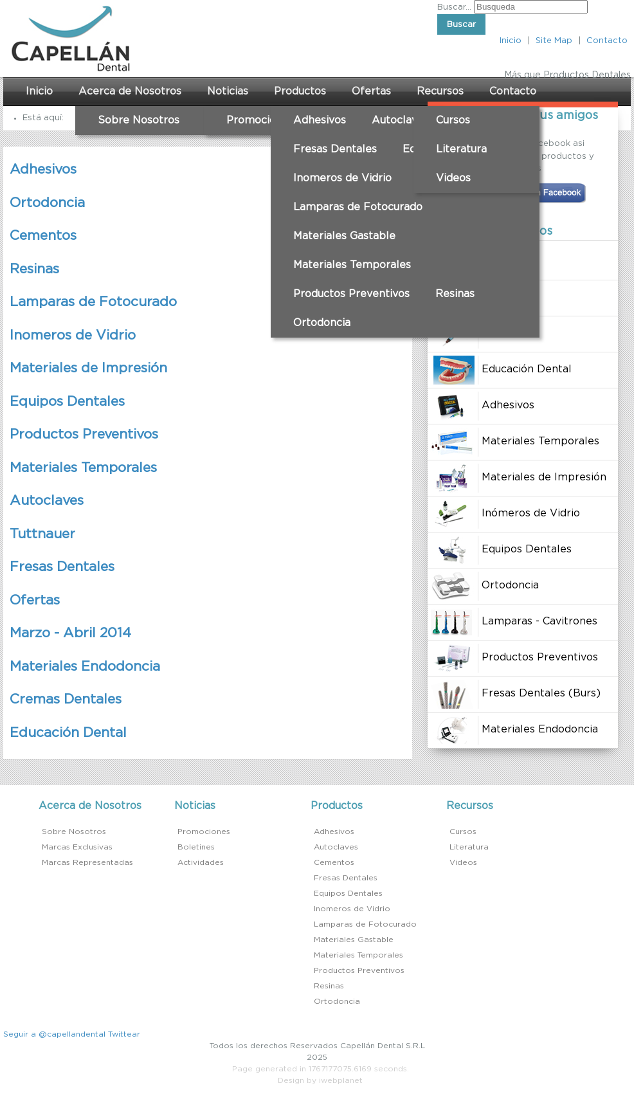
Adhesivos (319, 120)
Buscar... (454, 7)
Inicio (510, 41)
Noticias (227, 91)
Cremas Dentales (66, 699)
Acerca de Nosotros (129, 91)
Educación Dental (68, 733)
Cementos (43, 235)
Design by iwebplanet (320, 1080)
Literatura (461, 149)
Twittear (124, 1034)
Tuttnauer (42, 534)
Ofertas (371, 91)
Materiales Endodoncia (85, 666)
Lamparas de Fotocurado (357, 207)
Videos (453, 178)
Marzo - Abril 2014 (70, 633)
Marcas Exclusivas (77, 847)
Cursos (453, 120)
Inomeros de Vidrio (342, 178)
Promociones (260, 120)
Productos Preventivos (351, 294)
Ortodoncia (321, 323)
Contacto (607, 41)
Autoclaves (400, 120)
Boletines (196, 847)
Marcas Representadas (87, 862)
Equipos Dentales (67, 401)
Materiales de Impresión (88, 368)
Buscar (461, 24)
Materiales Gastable (344, 236)
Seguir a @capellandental (54, 1034)
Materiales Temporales (352, 265)
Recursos (440, 91)
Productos (300, 91)
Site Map (554, 41)
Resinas (455, 294)
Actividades (200, 862)
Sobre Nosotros (138, 120)
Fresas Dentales (335, 149)
